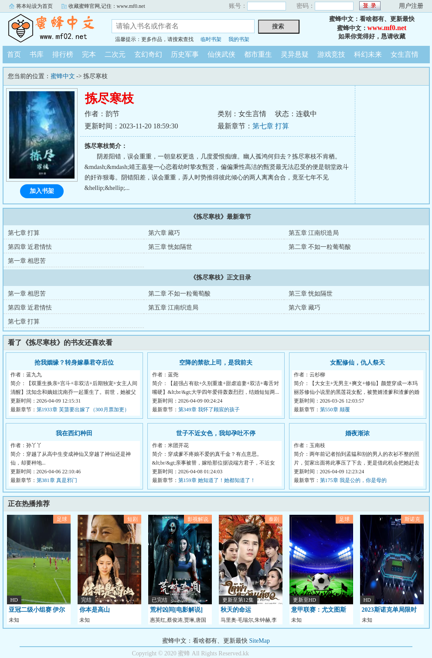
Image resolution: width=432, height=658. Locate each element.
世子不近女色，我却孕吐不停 (215, 433)
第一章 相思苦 (27, 261)
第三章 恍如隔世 (170, 247)
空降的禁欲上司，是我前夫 (215, 362)
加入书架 (42, 191)
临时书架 (211, 39)
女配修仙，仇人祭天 (357, 362)
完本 (89, 54)
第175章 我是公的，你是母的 (353, 480)
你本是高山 (94, 609)
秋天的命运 (236, 609)
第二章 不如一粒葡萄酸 (320, 247)
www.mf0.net (387, 27)
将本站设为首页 (34, 6)
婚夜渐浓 (357, 433)
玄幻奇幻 (148, 54)
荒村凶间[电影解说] (176, 609)
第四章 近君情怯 (30, 247)
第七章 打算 (270, 126)
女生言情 (404, 54)
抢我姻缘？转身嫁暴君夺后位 (74, 362)
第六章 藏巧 (164, 233)
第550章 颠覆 (335, 410)
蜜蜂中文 (51, 28)
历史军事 (185, 54)
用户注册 (411, 6)
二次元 (115, 54)
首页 (14, 54)
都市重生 (258, 54)
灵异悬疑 (295, 54)
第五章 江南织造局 (314, 233)
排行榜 (62, 54)
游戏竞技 (331, 54)
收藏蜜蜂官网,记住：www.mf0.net (106, 6)
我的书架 (238, 39)
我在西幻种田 (74, 433)
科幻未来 (368, 54)
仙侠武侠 (221, 54)
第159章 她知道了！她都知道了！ (216, 480)
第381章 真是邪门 (57, 480)
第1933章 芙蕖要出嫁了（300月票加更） (83, 410)
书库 (37, 54)
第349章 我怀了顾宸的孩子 (209, 410)
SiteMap (259, 640)
